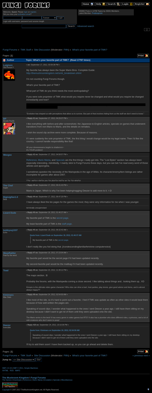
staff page (67, 223)
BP (4, 118)
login (26, 12)
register (33, 12)
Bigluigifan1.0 (10, 197)
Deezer (7, 325)
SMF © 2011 (18, 368)
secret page (62, 218)
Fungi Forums (38, 377)
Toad (5, 270)
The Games (6, 380)
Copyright (6, 390)
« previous (138, 355)
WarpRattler (9, 253)
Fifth (66, 49)
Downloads (17, 380)
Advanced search (85, 26)
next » (147, 355)
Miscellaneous (66, 380)
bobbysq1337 (10, 230)
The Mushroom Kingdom (15, 377)
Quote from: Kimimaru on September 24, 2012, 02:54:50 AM (54, 330)
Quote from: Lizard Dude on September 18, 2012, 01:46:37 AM (55, 235)
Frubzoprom (97, 13)
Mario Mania (44, 160)
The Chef (8, 185)
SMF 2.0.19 (7, 368)
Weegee (7, 155)
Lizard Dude (9, 212)
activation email (24, 14)
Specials (60, 160)
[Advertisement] (76, 40)
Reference (31, 160)
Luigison (8, 65)
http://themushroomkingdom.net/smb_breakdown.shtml (53, 73)
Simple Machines (31, 368)
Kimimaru (8, 295)
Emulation (48, 380)
